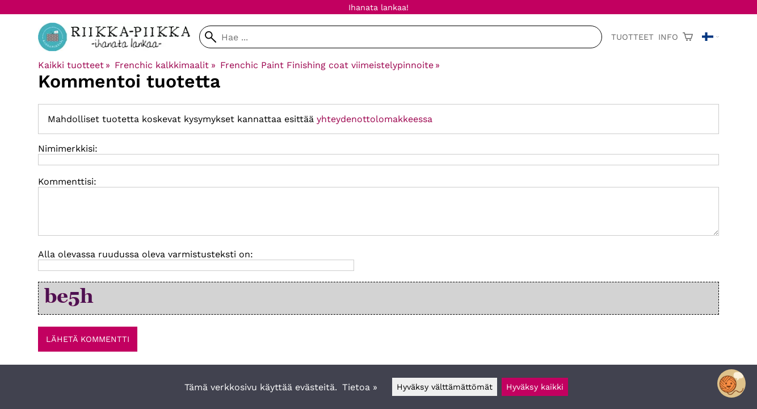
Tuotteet (632, 36)
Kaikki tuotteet (74, 65)
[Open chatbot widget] (731, 383)
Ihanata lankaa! (378, 7)
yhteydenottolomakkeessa (374, 119)
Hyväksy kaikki (534, 386)
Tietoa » (359, 387)
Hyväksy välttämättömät (445, 386)
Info (668, 36)
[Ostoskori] (688, 37)
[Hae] (400, 37)
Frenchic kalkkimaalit (165, 65)
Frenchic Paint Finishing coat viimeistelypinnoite (330, 65)
